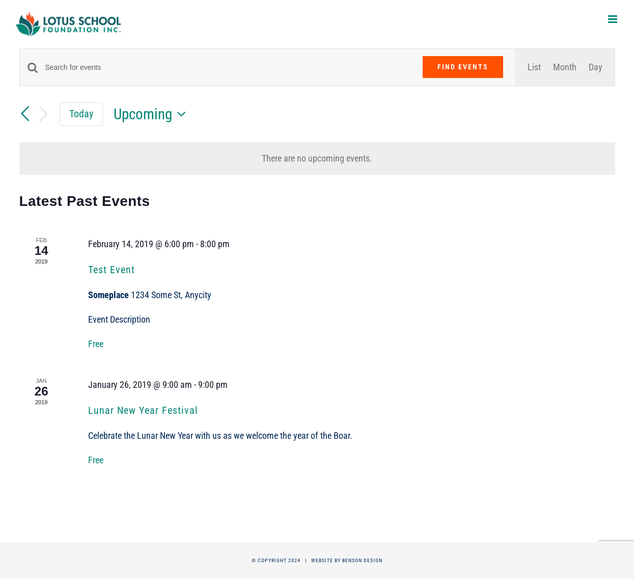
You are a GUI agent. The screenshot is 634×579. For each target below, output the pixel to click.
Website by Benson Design (346, 560)
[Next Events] (43, 114)
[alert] (317, 158)
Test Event (111, 270)
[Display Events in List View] (534, 67)
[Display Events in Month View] (564, 67)
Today (81, 114)
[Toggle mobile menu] (613, 19)
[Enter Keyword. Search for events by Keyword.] (227, 67)
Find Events (462, 67)
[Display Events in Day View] (595, 67)
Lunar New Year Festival (143, 410)
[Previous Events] (25, 114)
